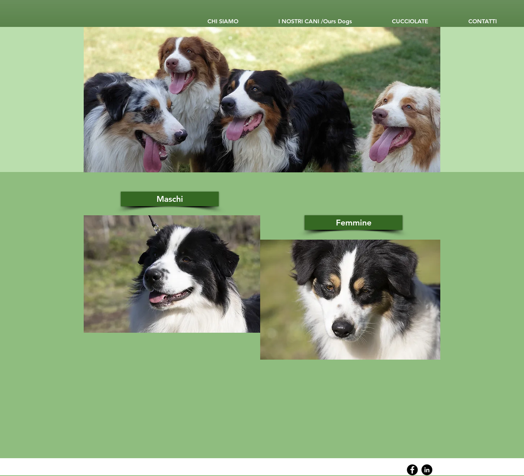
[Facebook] (412, 469)
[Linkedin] (426, 469)
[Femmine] (353, 222)
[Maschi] (170, 199)
